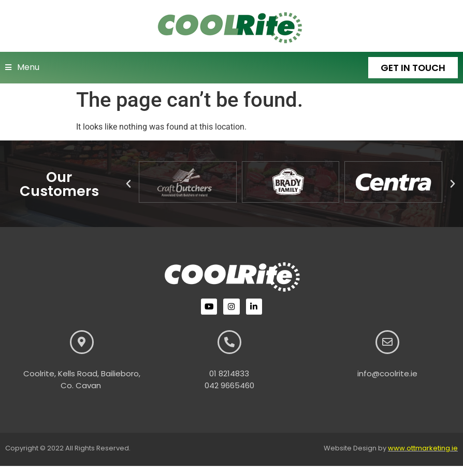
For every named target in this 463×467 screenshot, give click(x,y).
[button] (128, 184)
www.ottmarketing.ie (423, 449)
